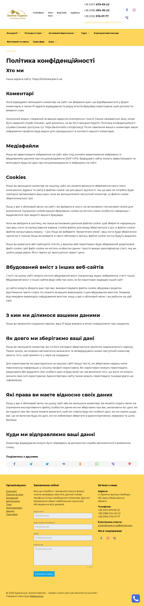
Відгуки (61, 13)
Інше (51, 41)
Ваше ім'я (39, 511)
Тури (84, 33)
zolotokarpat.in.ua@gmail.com (115, 525)
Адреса (75, 13)
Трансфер (38, 41)
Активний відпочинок (61, 33)
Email (36, 534)
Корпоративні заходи (106, 33)
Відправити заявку (44, 574)
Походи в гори (33, 33)
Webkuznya (36, 595)
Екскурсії (12, 33)
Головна (38, 13)
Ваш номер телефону (44, 522)
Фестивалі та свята (18, 41)
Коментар (38, 545)
